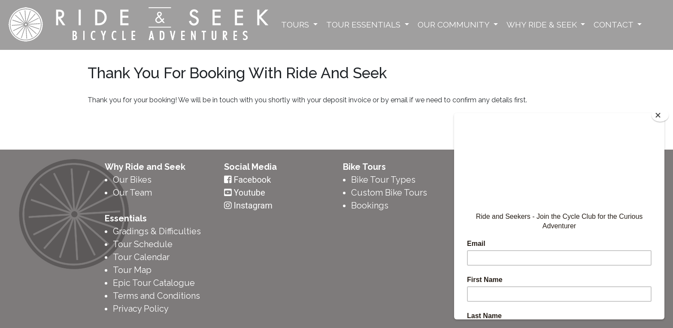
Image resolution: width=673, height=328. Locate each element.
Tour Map (132, 270)
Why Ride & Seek (542, 24)
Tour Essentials (364, 24)
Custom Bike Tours (389, 192)
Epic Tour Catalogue (154, 283)
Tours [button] (296, 24)
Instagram (252, 205)
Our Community (454, 24)
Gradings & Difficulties (157, 231)
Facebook (252, 180)
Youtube (249, 192)
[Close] (660, 115)
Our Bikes (132, 180)
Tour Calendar (141, 257)
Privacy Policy (141, 308)
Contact (614, 24)
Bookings (369, 205)
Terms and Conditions (156, 296)
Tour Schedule (143, 244)
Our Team (132, 192)
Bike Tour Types (383, 180)
